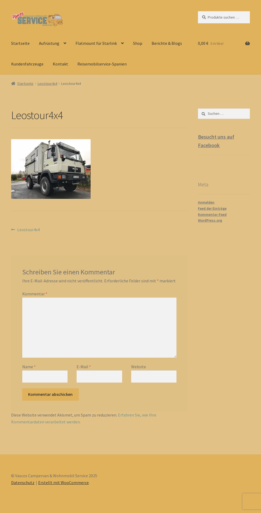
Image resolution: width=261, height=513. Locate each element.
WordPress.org (210, 220)
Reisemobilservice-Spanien (102, 64)
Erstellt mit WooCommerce (63, 482)
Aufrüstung (49, 43)
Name (29, 366)
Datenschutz (22, 482)
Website (138, 366)
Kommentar (34, 293)
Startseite (20, 43)
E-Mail (84, 366)
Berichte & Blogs (167, 43)
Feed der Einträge (212, 208)
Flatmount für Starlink (96, 43)
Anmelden (206, 202)
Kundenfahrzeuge (27, 64)
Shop (137, 43)
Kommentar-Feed (212, 214)
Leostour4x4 (47, 83)
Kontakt (60, 64)
